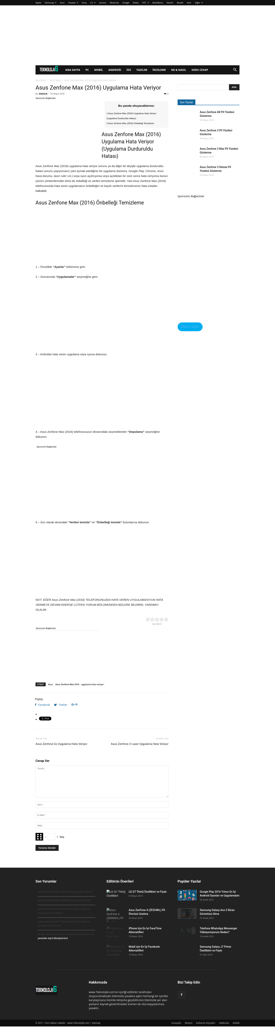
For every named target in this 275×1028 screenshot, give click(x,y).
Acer (189, 2)
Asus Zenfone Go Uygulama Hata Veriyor (61, 744)
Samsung (50, 2)
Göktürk (43, 93)
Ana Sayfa (72, 70)
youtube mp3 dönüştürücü (53, 938)
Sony (84, 2)
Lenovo (102, 2)
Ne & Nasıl (178, 70)
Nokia (136, 2)
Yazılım (141, 70)
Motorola (114, 2)
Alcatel (180, 2)
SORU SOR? (190, 326)
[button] (234, 70)
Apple (38, 2)
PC (87, 70)
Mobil (98, 70)
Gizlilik (236, 1023)
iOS (128, 70)
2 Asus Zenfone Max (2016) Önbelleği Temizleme (130, 123)
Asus (62, 2)
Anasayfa (176, 1023)
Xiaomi (170, 2)
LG (92, 2)
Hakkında (224, 1023)
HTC (145, 2)
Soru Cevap (200, 70)
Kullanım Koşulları (205, 1023)
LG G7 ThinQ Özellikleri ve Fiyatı (148, 891)
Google (125, 2)
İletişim (188, 1023)
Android (114, 70)
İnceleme (159, 70)
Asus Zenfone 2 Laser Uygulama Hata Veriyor (139, 744)
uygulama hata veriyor (92, 684)
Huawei (73, 2)
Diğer (199, 2)
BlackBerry (158, 2)
